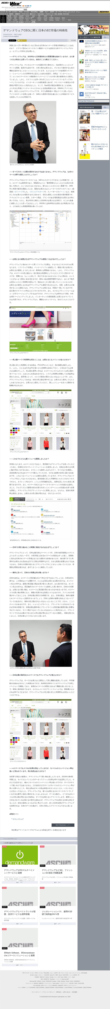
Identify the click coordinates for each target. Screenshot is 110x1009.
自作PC (52, 12)
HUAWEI (51, 18)
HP (51, 16)
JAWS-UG (42, 977)
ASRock (39, 18)
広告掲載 (74, 992)
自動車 (41, 12)
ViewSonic (57, 18)
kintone (21, 20)
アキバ (60, 12)
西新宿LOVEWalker (49, 987)
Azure (27, 20)
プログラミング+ (49, 14)
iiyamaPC (21, 16)
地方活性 (60, 14)
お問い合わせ (66, 992)
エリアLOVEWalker (30, 987)
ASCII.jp (5, 3)
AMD (15, 18)
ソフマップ (27, 22)
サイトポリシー (36, 992)
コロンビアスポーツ (36, 192)
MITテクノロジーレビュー (70, 985)
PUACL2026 (66, 14)
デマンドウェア (18, 819)
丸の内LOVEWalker (77, 987)
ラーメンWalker (22, 987)
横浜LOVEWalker (40, 987)
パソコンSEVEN (33, 16)
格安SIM (11, 14)
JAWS (9, 20)
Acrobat (15, 20)
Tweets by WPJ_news (84, 103)
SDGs (55, 14)
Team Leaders (56, 983)
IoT (10, 12)
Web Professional (16, 4)
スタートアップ (71, 12)
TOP (24, 973)
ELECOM (9, 18)
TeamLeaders (41, 14)
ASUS (45, 16)
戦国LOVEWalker (87, 987)
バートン (62, 192)
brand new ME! (65, 979)
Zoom (69, 20)
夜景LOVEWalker (59, 987)
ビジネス (14, 12)
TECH (20, 12)
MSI (39, 16)
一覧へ (105, 37)
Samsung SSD (33, 981)
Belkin (63, 18)
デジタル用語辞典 (52, 985)
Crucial (45, 18)
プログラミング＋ (64, 983)
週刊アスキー (33, 14)
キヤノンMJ (15, 22)
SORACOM (49, 981)
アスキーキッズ (4, 14)
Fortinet (57, 20)
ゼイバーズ (18, 192)
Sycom (27, 16)
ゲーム (78, 12)
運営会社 (58, 992)
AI (6, 12)
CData (45, 20)
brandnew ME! (33, 22)
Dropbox (39, 19)
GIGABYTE (27, 18)
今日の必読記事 (36, 985)
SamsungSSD (32, 18)
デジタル (26, 12)
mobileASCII (61, 985)
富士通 (9, 16)
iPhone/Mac (34, 12)
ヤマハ (63, 20)
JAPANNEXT (21, 22)
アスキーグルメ (25, 14)
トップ (3, 12)
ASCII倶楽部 (104, 12)
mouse (15, 16)
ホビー (47, 12)
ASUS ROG (21, 18)
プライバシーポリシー (48, 992)
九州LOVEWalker (68, 987)
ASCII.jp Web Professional (86, 101)
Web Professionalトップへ (63, 825)
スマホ (65, 12)
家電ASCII (17, 14)
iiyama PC (52, 975)
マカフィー (9, 22)
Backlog (51, 20)
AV (56, 12)
